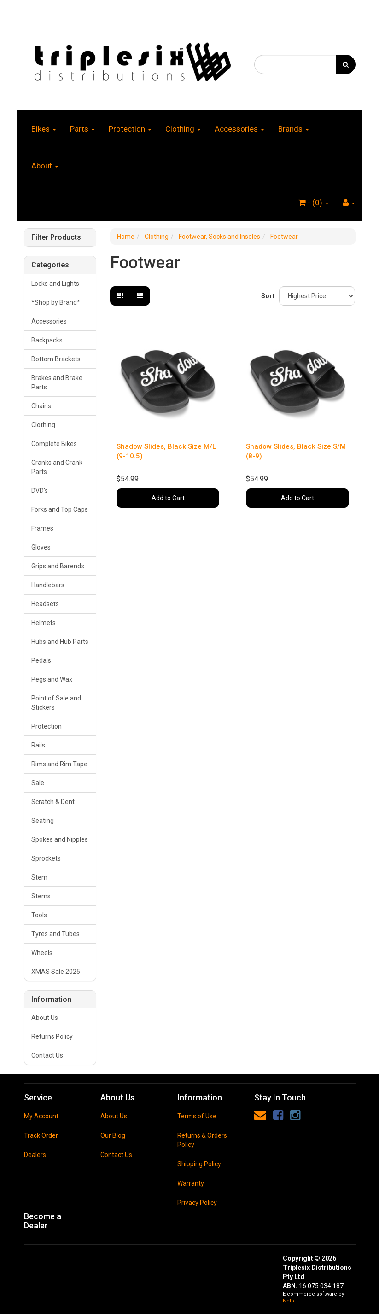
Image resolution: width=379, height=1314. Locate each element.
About (44, 165)
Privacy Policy (197, 1202)
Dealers (35, 1154)
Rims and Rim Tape (59, 764)
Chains (41, 406)
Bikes (43, 128)
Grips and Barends (57, 566)
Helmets (43, 622)
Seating (42, 820)
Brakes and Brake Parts (56, 382)
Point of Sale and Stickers (56, 703)
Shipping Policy (199, 1164)
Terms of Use (196, 1116)
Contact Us (47, 1055)
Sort (266, 296)
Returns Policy (52, 1036)
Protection (130, 128)
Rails (38, 745)
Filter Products (56, 237)
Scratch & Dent (53, 801)
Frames (42, 528)
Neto (288, 1301)
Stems (41, 896)
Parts (82, 128)
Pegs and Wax (51, 679)
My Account (41, 1116)
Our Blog (112, 1135)
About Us (44, 1017)
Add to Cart (168, 498)
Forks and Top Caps (59, 509)
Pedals (41, 660)
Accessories (239, 128)
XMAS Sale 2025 (55, 971)
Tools (39, 915)
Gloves (41, 547)
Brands (293, 128)
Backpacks (47, 340)
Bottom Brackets (56, 359)
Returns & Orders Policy (202, 1140)
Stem (39, 877)
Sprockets (46, 858)
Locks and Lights (55, 283)
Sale (37, 783)
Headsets (45, 604)
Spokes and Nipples (59, 839)
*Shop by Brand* (55, 302)
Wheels (41, 952)
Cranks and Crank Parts (56, 467)
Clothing (183, 128)
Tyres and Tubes (55, 934)
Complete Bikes (54, 443)
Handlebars (47, 585)
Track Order (41, 1135)
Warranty (190, 1183)
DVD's (39, 490)
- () (313, 202)
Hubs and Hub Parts (59, 641)
